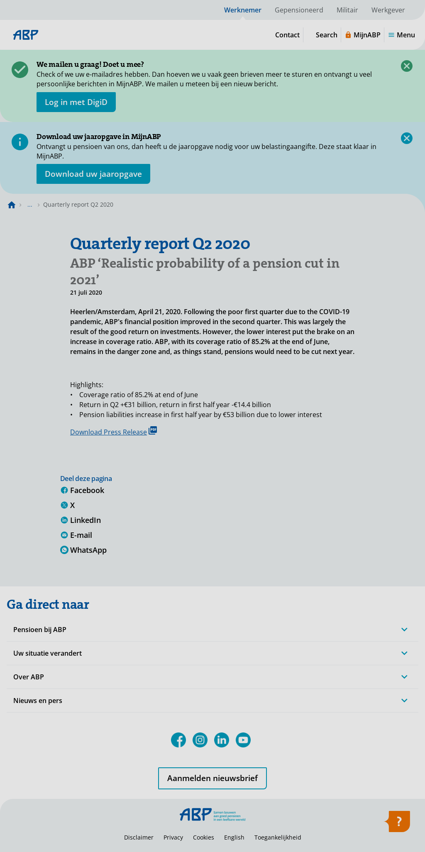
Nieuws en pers (37, 700)
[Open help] (396, 824)
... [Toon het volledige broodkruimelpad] (29, 204)
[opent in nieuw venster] (76, 102)
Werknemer (242, 10)
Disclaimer (139, 837)
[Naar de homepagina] (12, 205)
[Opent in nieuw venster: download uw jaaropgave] (93, 174)
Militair (347, 10)
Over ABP (28, 676)
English (234, 837)
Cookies (203, 837)
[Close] (406, 66)
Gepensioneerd (299, 10)
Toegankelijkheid (277, 837)
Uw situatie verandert (47, 653)
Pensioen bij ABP (39, 629)
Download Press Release (113, 431)
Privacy (173, 837)
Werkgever (388, 10)
